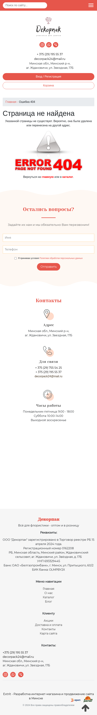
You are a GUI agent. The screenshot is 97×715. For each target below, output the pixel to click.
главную (48, 176)
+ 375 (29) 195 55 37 (50, 54)
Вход (39, 76)
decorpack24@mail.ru (49, 59)
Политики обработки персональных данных (61, 258)
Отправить (49, 266)
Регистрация (53, 76)
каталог (67, 176)
